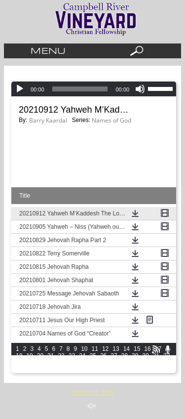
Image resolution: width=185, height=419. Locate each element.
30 (145, 355)
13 (115, 348)
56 (103, 369)
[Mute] (140, 89)
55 (93, 369)
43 (124, 362)
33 (19, 362)
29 (135, 355)
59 (135, 369)
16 (147, 348)
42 (114, 362)
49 (29, 369)
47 (166, 362)
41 (103, 362)
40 (93, 362)
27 (114, 355)
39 (82, 362)
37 (61, 362)
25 (93, 355)
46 (156, 362)
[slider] (162, 88)
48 (19, 369)
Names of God (111, 120)
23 (72, 355)
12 (105, 348)
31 (156, 355)
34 (29, 362)
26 (103, 355)
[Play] (20, 89)
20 (40, 355)
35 (40, 362)
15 (137, 348)
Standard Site (92, 392)
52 (61, 369)
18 (19, 355)
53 (72, 369)
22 (61, 355)
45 (145, 362)
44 (135, 362)
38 (72, 362)
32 (166, 355)
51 (50, 369)
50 (40, 369)
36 (50, 362)
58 (124, 369)
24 (82, 355)
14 (126, 348)
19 (29, 355)
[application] (93, 89)
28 (124, 355)
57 (114, 369)
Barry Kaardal (48, 120)
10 (84, 348)
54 (82, 369)
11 (95, 348)
